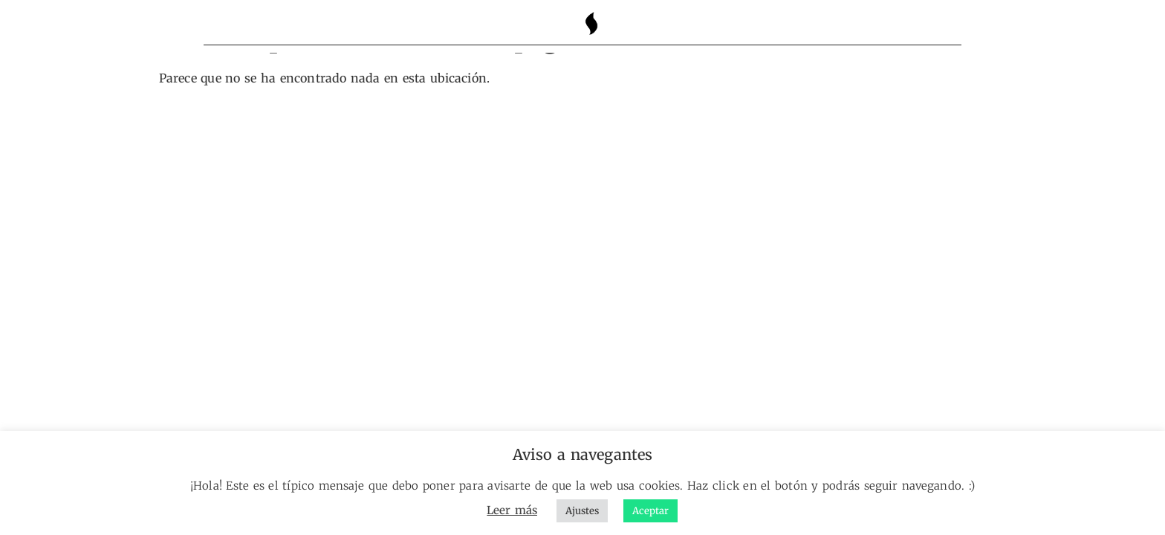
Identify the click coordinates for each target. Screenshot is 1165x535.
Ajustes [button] (582, 511)
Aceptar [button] (650, 511)
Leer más (512, 510)
